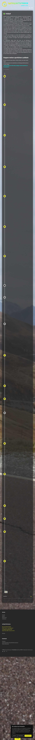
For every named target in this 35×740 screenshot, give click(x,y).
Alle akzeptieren (28, 735)
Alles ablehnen (20, 735)
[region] (22, 731)
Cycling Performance (18, 3)
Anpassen (14, 735)
